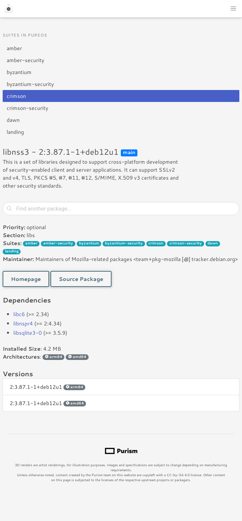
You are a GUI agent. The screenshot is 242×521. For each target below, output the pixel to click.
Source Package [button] (81, 279)
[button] (233, 8)
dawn (13, 120)
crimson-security (27, 108)
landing (15, 131)
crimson (16, 96)
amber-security (25, 60)
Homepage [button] (26, 279)
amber (14, 48)
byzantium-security (30, 84)
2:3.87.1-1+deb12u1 (47, 387)
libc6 (19, 314)
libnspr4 (23, 323)
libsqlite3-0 (27, 332)
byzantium (19, 72)
